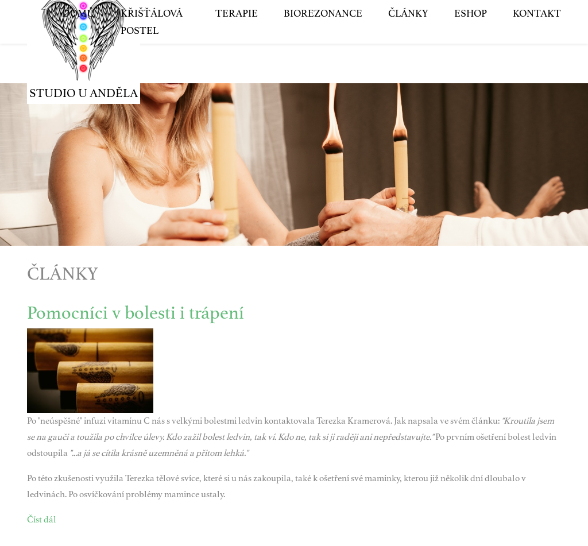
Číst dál (41, 519)
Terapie (236, 45)
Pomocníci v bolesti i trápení (135, 313)
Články (408, 45)
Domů (78, 45)
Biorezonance (323, 45)
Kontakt (537, 45)
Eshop (470, 45)
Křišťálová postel (152, 54)
